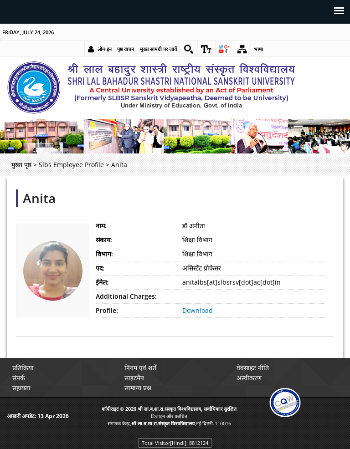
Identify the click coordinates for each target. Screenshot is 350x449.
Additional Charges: (126, 296)
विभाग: (104, 254)
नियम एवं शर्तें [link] (140, 367)
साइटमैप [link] (134, 377)
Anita (39, 198)
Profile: (107, 310)
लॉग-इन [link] (105, 49)
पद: (100, 268)
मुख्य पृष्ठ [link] (21, 164)
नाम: (101, 225)
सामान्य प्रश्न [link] (137, 387)
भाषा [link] (258, 49)
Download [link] (197, 310)
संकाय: (104, 239)
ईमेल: (102, 282)
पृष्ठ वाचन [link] (125, 49)
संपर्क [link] (18, 377)
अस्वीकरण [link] (249, 377)
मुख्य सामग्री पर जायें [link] (158, 49)
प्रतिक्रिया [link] (23, 367)
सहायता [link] (21, 387)
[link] (188, 49)
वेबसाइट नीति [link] (253, 367)
